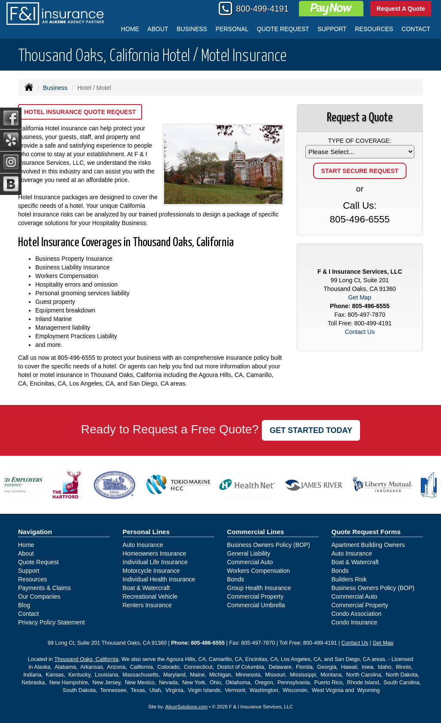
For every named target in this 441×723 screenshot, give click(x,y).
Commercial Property (255, 596)
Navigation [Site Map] (35, 531)
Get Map (359, 297)
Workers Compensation (258, 570)
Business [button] (192, 28)
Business (55, 87)
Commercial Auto (250, 562)
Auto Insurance (143, 544)
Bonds (235, 579)
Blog (24, 605)
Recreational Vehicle (150, 596)
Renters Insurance (147, 605)
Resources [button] (374, 28)
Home (130, 28)
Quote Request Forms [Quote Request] (366, 531)
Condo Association (357, 613)
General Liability (248, 553)
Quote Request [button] (283, 28)
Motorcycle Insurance (151, 570)
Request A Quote (400, 8)
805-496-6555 (76, 357)
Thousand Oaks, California (86, 659)
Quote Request (38, 562)
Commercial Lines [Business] (255, 531)
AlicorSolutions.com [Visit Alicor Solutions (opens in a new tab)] (186, 706)
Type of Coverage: (359, 140)
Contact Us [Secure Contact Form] (360, 331)
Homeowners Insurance (154, 553)
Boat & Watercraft (146, 587)
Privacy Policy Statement (51, 622)
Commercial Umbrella (256, 605)
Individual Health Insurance (159, 579)
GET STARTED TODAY (311, 430)
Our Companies (39, 596)
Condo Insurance (355, 622)
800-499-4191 (262, 8)
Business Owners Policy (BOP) (268, 544)
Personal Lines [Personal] (146, 531)
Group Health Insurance (259, 587)
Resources (32, 579)
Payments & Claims (44, 587)
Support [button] (331, 28)
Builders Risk (349, 579)
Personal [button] (232, 28)
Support (28, 570)
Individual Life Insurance (155, 562)
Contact (416, 28)
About (157, 28)
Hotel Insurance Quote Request (80, 111)
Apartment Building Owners (368, 544)
